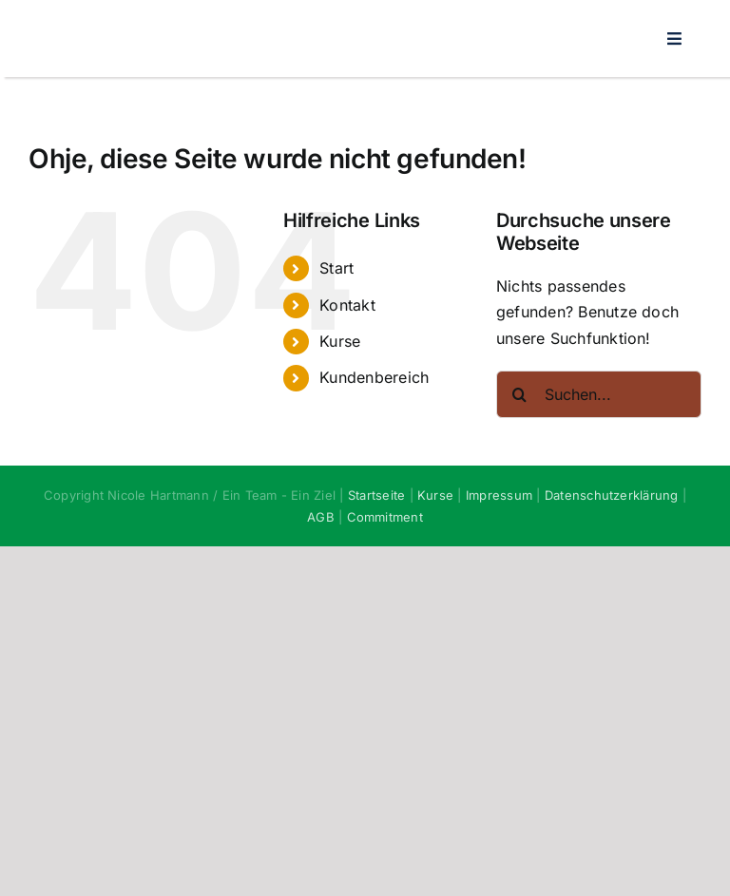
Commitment (385, 516)
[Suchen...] (598, 394)
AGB (321, 516)
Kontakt (347, 305)
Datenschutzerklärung (612, 495)
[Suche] (520, 394)
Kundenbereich (374, 377)
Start (336, 267)
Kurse (339, 341)
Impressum (499, 495)
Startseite (376, 495)
